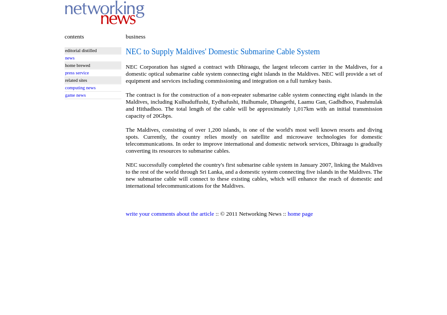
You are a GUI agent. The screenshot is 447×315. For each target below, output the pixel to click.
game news (75, 95)
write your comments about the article (170, 213)
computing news (80, 87)
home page (300, 213)
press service (77, 72)
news (70, 58)
